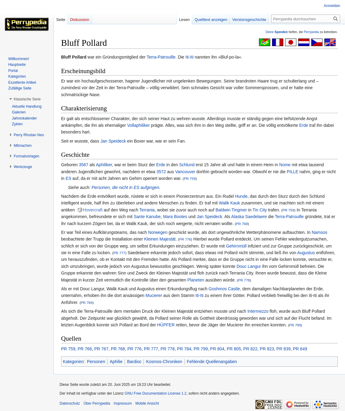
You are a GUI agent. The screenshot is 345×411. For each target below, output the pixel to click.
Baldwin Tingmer (231, 209)
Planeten (196, 280)
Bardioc (134, 361)
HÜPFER (166, 324)
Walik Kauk (229, 202)
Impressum (123, 403)
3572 (161, 171)
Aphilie (116, 361)
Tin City (260, 209)
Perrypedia (311, 32)
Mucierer (154, 295)
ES (68, 178)
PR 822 (250, 348)
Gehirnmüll (236, 246)
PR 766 (85, 348)
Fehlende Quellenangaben (212, 361)
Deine (277, 32)
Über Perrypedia (97, 403)
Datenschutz (70, 403)
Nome (285, 164)
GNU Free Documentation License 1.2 (155, 393)
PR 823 (267, 348)
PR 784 (87, 303)
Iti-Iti (189, 57)
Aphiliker (104, 164)
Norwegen (157, 232)
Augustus (306, 252)
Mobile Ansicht (147, 403)
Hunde (241, 196)
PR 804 (217, 348)
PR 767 (101, 348)
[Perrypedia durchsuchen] (305, 19)
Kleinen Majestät (160, 239)
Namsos (319, 232)
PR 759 (190, 178)
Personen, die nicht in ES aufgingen (125, 187)
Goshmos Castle (224, 288)
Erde (303, 125)
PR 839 (283, 348)
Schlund (187, 164)
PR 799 (295, 325)
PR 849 (300, 348)
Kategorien (73, 361)
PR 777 (119, 253)
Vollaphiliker (138, 125)
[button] (27, 99)
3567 (83, 164)
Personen (96, 361)
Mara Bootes (175, 216)
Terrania (147, 209)
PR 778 (244, 280)
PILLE (292, 171)
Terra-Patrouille (161, 57)
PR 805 (234, 348)
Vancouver (185, 171)
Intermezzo (257, 311)
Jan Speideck (113, 141)
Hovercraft (93, 209)
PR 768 (242, 224)
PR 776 (185, 239)
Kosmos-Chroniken (164, 361)
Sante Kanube (147, 216)
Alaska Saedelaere (249, 216)
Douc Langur (248, 266)
